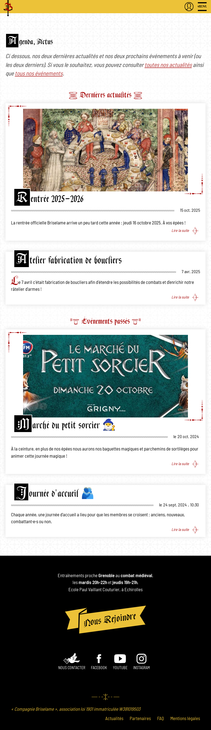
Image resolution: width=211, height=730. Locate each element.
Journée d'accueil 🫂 (55, 493)
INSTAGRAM (141, 668)
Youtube (120, 668)
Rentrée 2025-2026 (50, 199)
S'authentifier (189, 6)
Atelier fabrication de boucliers (69, 260)
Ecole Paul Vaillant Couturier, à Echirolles (105, 589)
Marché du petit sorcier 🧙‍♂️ (66, 425)
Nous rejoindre (105, 619)
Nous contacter (71, 668)
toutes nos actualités (168, 65)
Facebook (99, 668)
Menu (202, 6)
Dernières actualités (105, 94)
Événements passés (105, 321)
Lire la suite (180, 231)
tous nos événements (39, 74)
